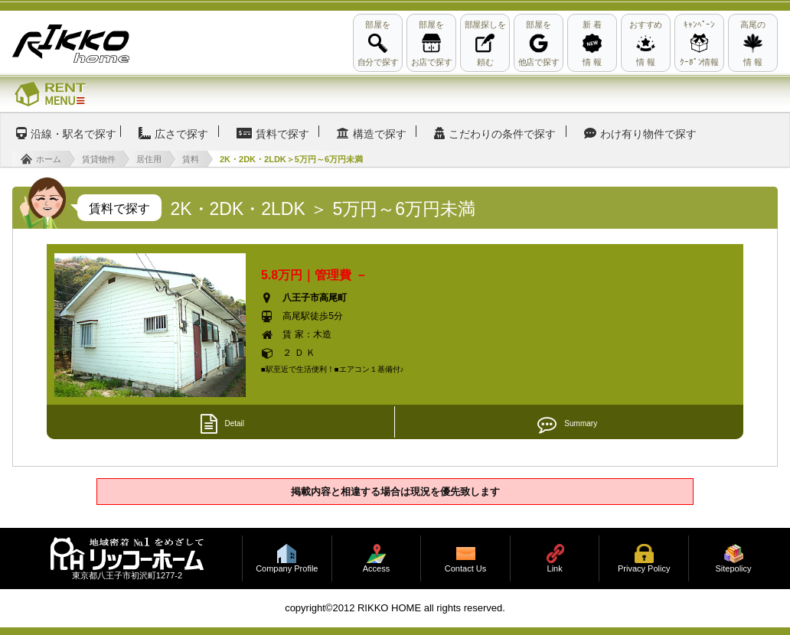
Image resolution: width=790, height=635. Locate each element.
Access (376, 569)
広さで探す (181, 134)
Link (555, 569)
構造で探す (379, 134)
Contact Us (465, 569)
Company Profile (287, 569)
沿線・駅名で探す (73, 134)
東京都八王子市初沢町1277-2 (127, 576)
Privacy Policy (644, 569)
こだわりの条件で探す (502, 134)
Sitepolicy (733, 569)
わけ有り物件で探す (648, 134)
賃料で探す (282, 134)
